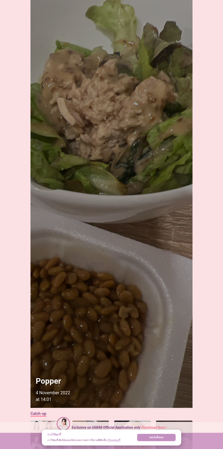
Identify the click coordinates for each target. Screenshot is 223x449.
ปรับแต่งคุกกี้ (114, 440)
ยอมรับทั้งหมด (156, 437)
